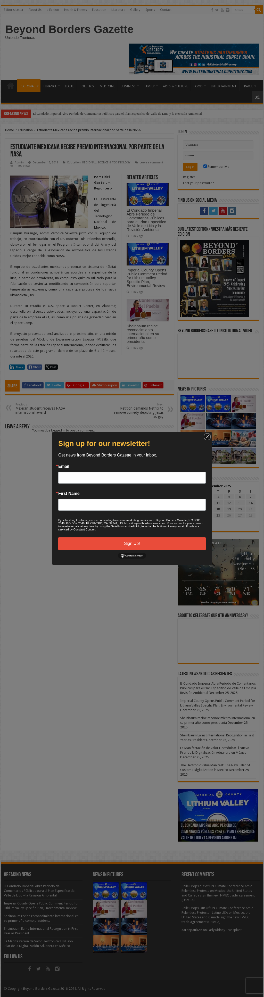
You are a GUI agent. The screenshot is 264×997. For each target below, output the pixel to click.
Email (63, 466)
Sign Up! (132, 543)
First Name (69, 494)
